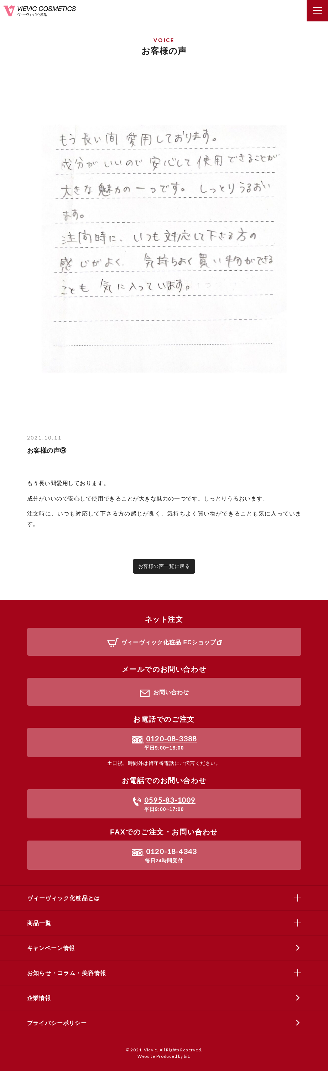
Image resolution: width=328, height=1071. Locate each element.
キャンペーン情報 (51, 948)
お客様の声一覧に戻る (164, 566)
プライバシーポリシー (57, 1023)
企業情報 (39, 998)
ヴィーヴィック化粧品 (40, 10)
